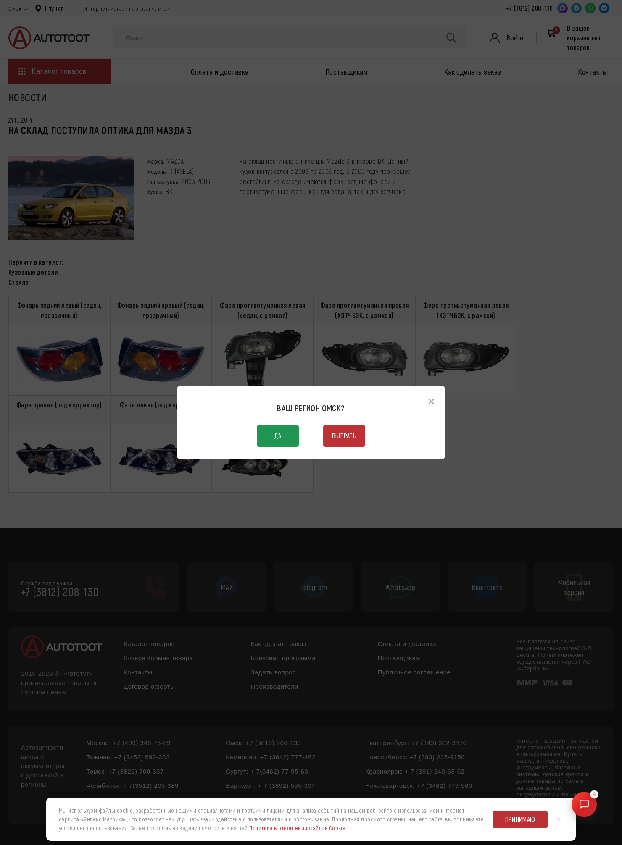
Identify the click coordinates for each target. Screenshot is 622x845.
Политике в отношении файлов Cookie (297, 828)
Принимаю (520, 819)
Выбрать (344, 436)
